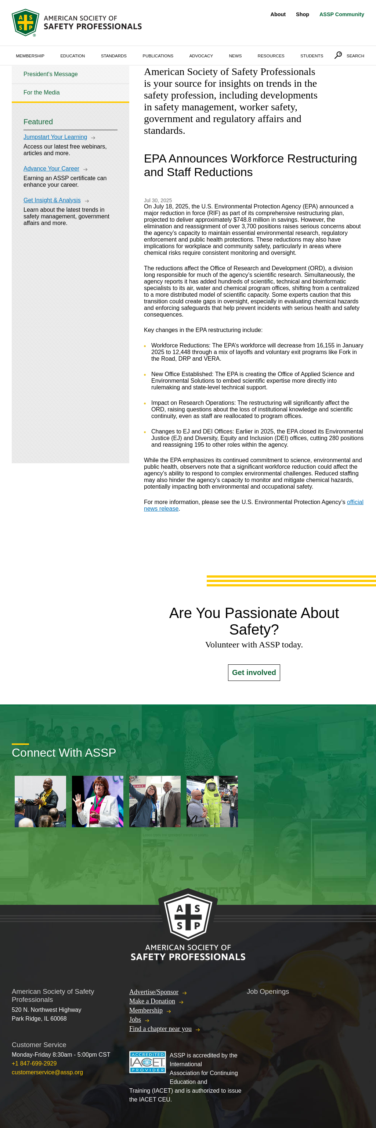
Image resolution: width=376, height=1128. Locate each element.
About (278, 14)
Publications (158, 56)
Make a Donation (152, 1001)
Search (355, 56)
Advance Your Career (51, 168)
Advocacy (201, 56)
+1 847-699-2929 (34, 1063)
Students (311, 56)
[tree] (70, 83)
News (235, 56)
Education (72, 56)
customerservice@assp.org (47, 1072)
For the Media (42, 92)
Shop (302, 14)
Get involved (254, 672)
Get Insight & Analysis (52, 200)
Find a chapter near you (160, 1028)
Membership (30, 56)
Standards (114, 56)
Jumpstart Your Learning (55, 137)
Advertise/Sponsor (153, 992)
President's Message (51, 74)
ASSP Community (341, 14)
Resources (271, 56)
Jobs (135, 1019)
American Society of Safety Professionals (77, 23)
